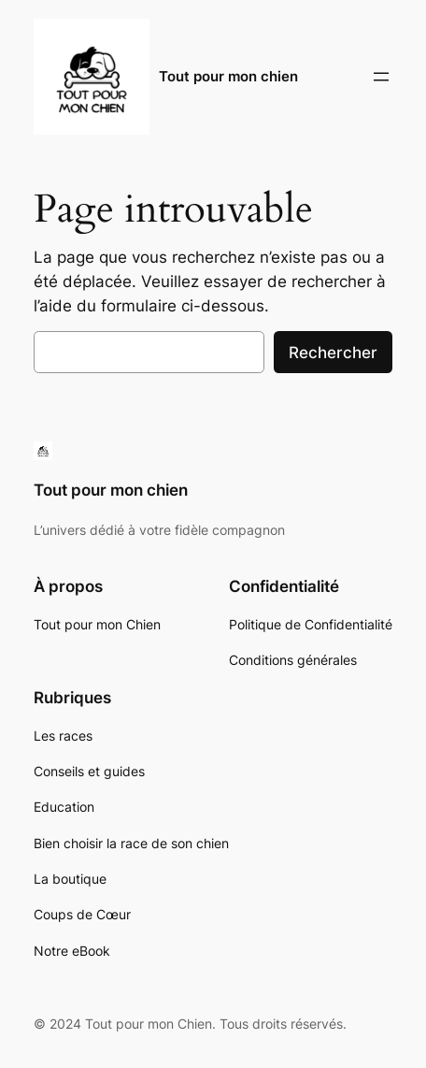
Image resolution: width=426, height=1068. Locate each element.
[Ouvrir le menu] (381, 76)
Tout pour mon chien (228, 76)
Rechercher (333, 352)
